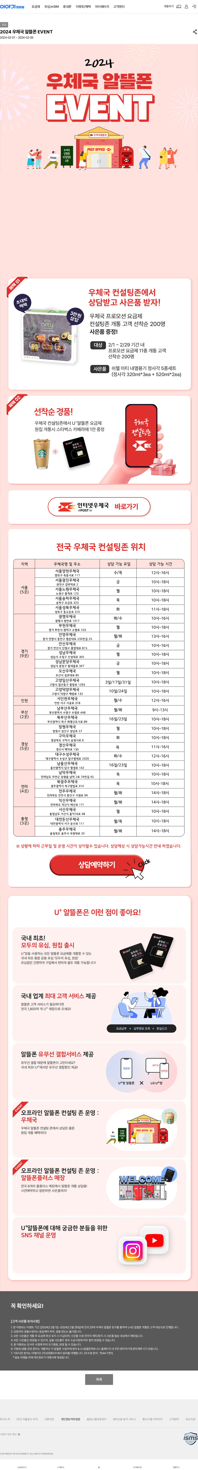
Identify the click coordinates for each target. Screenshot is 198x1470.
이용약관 (49, 1419)
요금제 (36, 6)
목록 (99, 1379)
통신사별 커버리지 (153, 1419)
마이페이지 (102, 6)
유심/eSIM (51, 6)
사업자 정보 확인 (10, 1434)
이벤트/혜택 (83, 6)
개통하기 (169, 6)
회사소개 (5, 1419)
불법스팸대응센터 (96, 1419)
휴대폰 (67, 6)
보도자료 (190, 1419)
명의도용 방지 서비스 (124, 1419)
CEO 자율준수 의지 (27, 1419)
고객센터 (119, 6)
